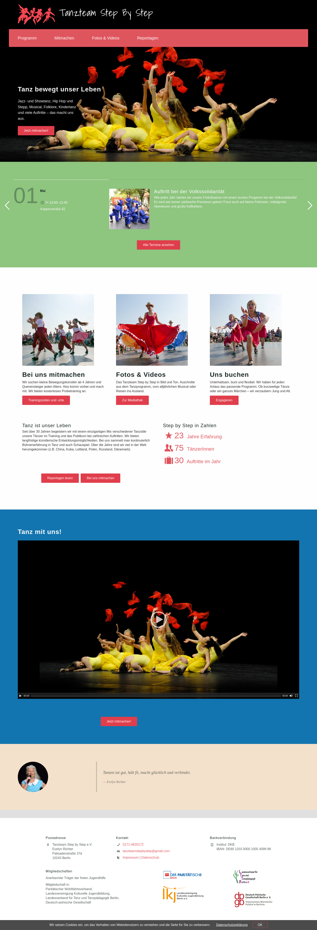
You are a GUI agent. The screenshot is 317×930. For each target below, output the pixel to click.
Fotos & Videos (105, 38)
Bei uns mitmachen (100, 478)
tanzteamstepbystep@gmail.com (146, 851)
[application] (158, 619)
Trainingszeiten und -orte (46, 400)
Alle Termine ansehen (158, 245)
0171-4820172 (133, 844)
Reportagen (147, 38)
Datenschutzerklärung (232, 925)
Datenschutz (150, 857)
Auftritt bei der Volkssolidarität (189, 191)
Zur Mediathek (132, 400)
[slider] (156, 696)
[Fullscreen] (296, 695)
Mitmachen (64, 38)
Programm (27, 38)
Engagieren (224, 400)
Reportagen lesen (60, 478)
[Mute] (291, 695)
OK (260, 925)
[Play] (20, 695)
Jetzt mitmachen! (36, 130)
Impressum (131, 857)
